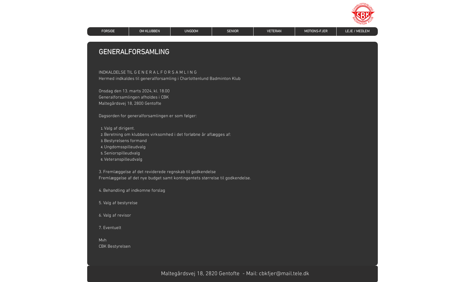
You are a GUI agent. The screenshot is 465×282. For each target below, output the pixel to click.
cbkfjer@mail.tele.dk (284, 273)
